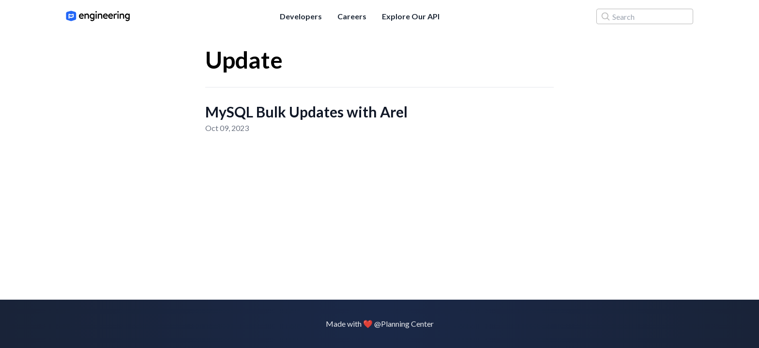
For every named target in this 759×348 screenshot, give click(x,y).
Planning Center (407, 323)
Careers (351, 16)
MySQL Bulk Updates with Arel (306, 111)
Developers (301, 16)
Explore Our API (411, 16)
